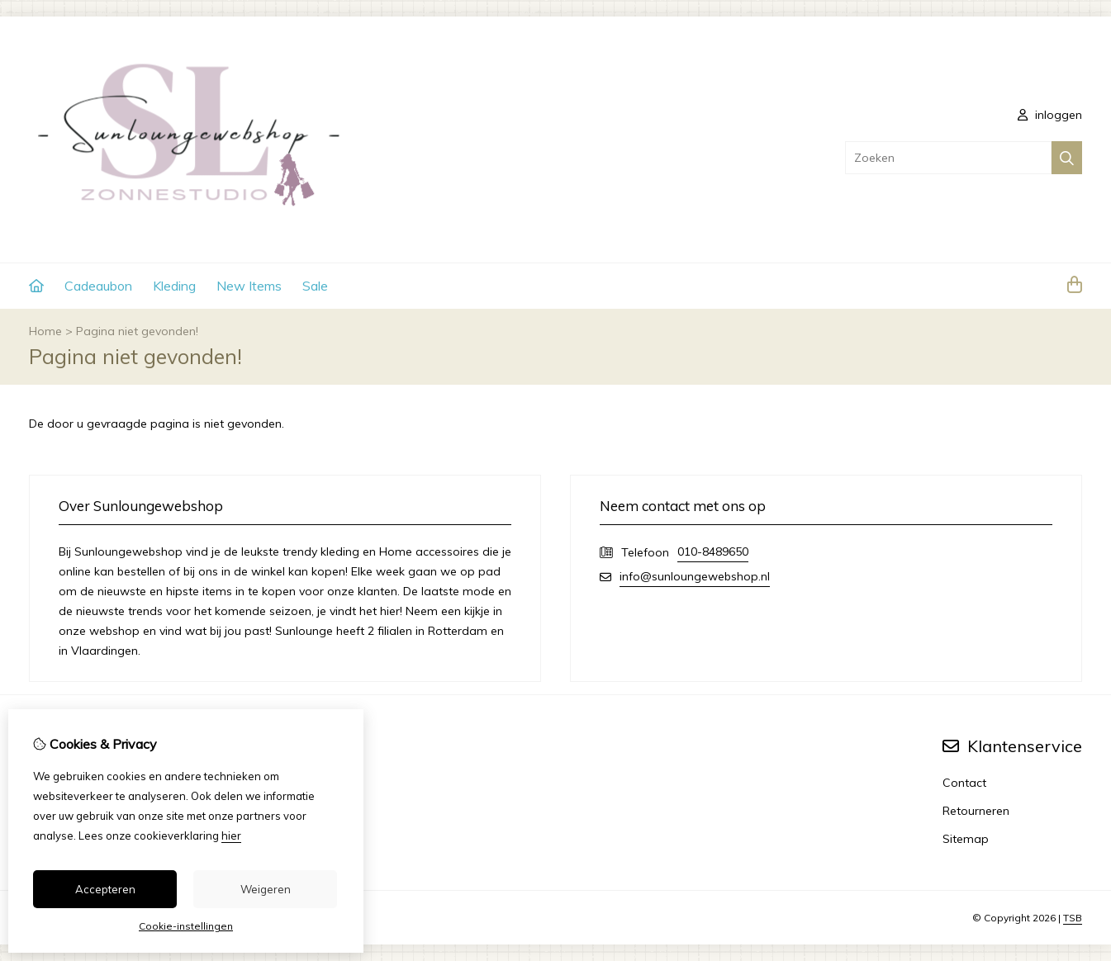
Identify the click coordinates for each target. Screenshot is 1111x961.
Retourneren (975, 810)
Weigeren (265, 889)
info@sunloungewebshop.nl (695, 576)
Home (45, 331)
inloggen (1050, 114)
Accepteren (105, 889)
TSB (1072, 917)
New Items (249, 285)
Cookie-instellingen (186, 926)
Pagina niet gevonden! (137, 331)
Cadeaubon (98, 285)
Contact (964, 782)
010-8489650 (712, 551)
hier (231, 835)
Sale (315, 285)
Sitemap (965, 838)
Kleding (174, 285)
